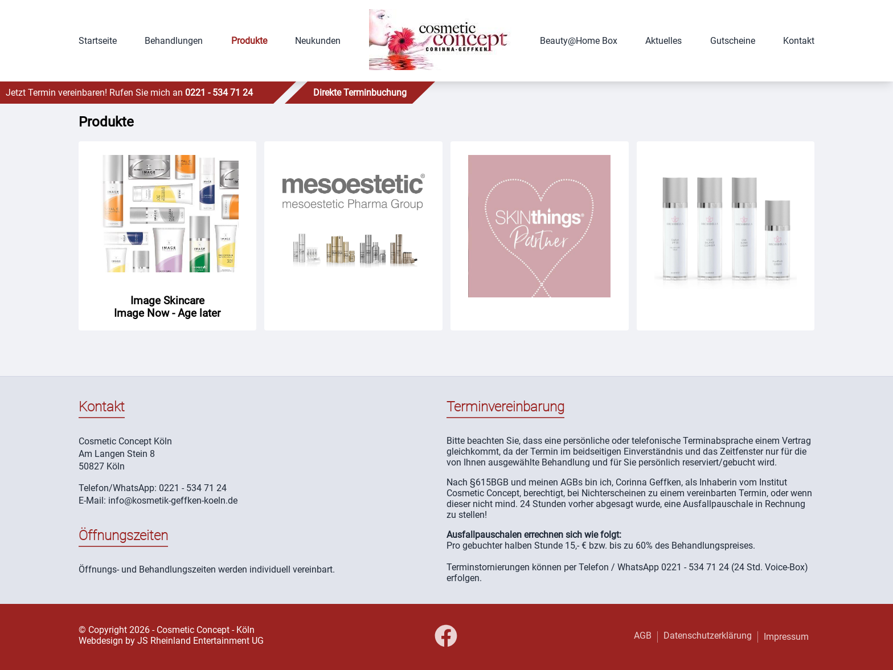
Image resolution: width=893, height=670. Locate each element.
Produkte (249, 40)
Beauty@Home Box (578, 40)
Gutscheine (732, 40)
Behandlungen (174, 40)
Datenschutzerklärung (707, 635)
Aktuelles (663, 40)
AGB (643, 635)
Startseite (98, 40)
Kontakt (798, 40)
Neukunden (318, 40)
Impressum (786, 636)
